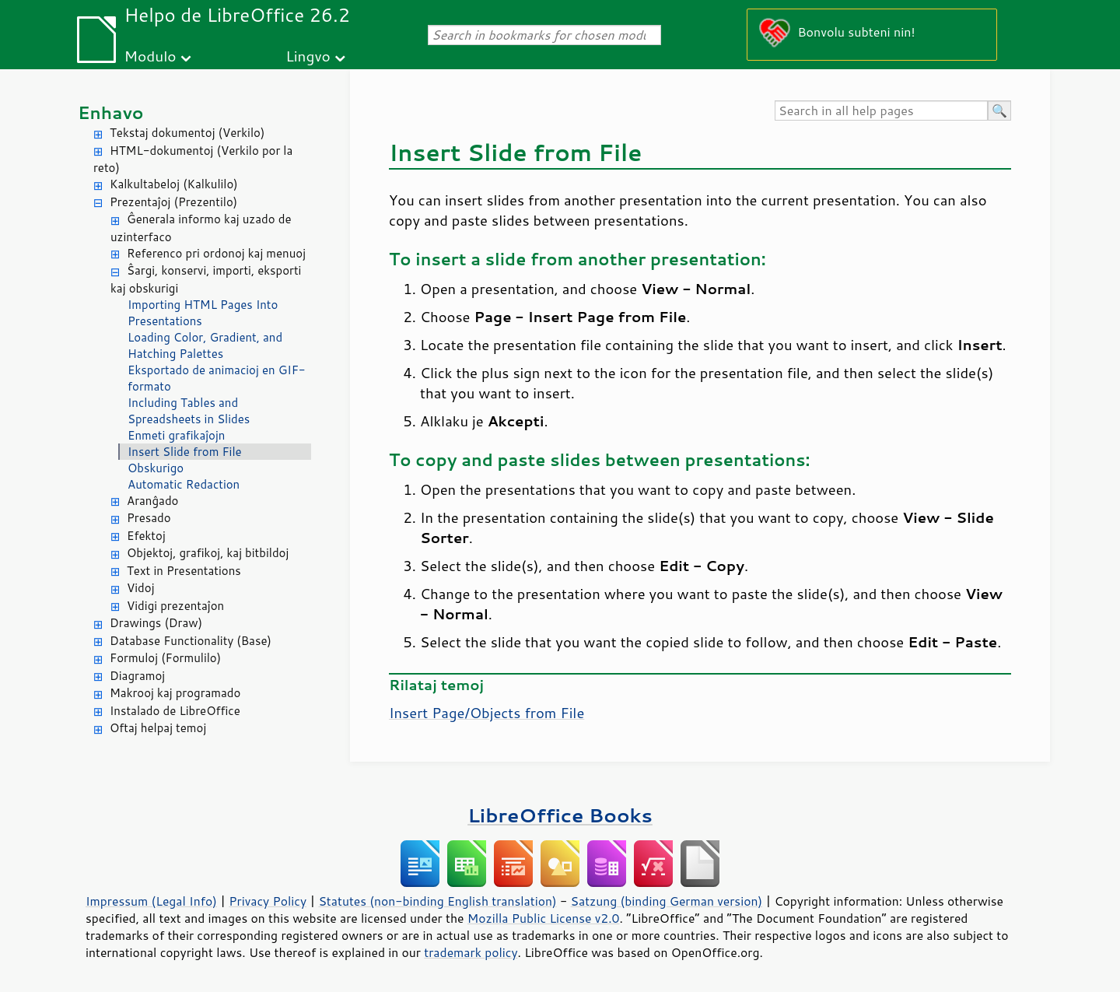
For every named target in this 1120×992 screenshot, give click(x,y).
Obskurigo (156, 468)
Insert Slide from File (185, 451)
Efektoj (146, 536)
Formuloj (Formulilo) (165, 658)
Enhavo (111, 112)
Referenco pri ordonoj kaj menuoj (216, 253)
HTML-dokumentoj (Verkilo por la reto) (192, 159)
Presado (149, 518)
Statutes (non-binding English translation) (437, 901)
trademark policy (470, 952)
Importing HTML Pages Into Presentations (203, 312)
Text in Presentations (184, 571)
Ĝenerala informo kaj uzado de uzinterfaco (200, 228)
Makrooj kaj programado (175, 693)
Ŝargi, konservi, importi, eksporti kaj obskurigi (205, 279)
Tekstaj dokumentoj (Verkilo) (187, 132)
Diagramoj (137, 676)
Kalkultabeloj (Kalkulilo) (174, 184)
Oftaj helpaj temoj (158, 728)
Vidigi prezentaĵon (175, 606)
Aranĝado (152, 500)
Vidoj (141, 588)
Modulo (150, 55)
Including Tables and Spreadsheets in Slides (189, 410)
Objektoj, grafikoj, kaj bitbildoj (208, 553)
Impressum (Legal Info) (151, 901)
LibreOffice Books (560, 815)
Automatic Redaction (184, 484)
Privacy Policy (267, 901)
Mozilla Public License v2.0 (543, 918)
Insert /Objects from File (486, 713)
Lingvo (308, 55)
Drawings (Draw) (156, 623)
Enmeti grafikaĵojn (176, 435)
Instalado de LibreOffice (175, 711)
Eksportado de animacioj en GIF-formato (217, 378)
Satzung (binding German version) (667, 901)
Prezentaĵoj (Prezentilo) (173, 202)
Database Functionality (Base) (190, 641)
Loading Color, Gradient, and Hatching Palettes (205, 345)
